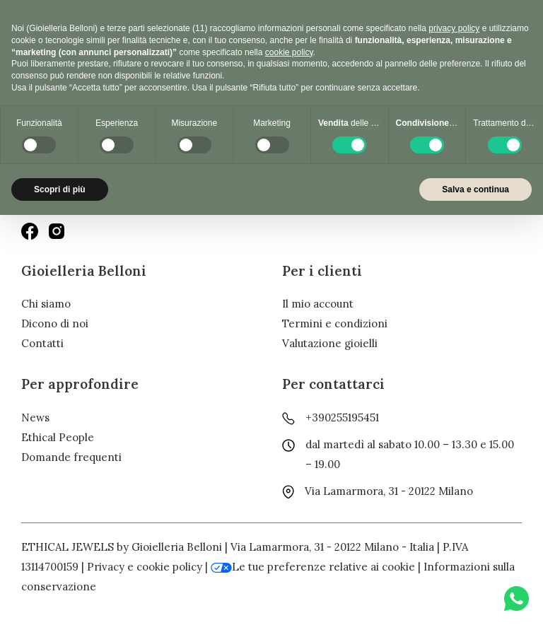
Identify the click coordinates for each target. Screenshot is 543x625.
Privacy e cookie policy (144, 566)
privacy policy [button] (453, 28)
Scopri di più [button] (60, 189)
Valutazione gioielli (330, 343)
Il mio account (318, 303)
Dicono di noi (54, 323)
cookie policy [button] (289, 52)
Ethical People (57, 437)
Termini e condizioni (334, 323)
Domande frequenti (71, 457)
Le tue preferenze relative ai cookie (313, 566)
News (35, 417)
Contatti (42, 343)
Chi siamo (46, 303)
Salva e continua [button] (475, 189)
